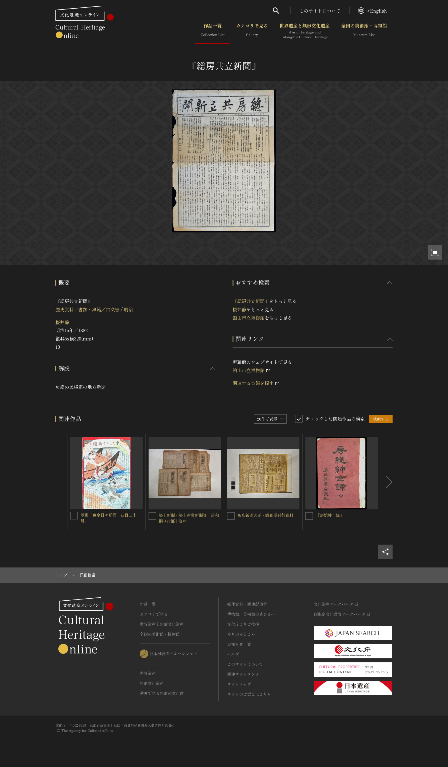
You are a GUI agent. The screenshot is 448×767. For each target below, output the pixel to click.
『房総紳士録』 (330, 515)
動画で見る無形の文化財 (162, 693)
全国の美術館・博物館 (364, 31)
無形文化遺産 (152, 683)
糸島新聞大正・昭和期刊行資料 (265, 515)
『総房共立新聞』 (251, 301)
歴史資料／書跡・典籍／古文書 (87, 309)
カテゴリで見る (252, 31)
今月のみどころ (241, 634)
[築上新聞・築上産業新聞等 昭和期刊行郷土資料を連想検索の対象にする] (152, 516)
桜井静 (62, 322)
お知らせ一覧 (239, 644)
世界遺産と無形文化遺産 (304, 31)
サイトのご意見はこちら (249, 694)
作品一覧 (213, 31)
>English (372, 10)
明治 (128, 309)
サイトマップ (239, 684)
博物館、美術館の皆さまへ (251, 614)
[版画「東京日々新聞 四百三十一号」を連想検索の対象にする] (74, 515)
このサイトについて (320, 10)
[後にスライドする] (387, 482)
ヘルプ (233, 654)
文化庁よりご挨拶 (243, 624)
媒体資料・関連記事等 (247, 604)
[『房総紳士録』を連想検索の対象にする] (309, 516)
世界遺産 (148, 673)
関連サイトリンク (243, 674)
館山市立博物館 (249, 317)
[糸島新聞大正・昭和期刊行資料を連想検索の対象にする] (231, 516)
